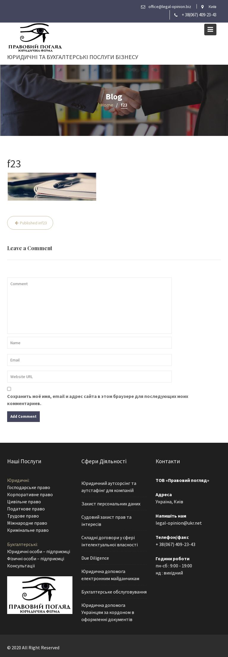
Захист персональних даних (111, 504)
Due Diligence (95, 558)
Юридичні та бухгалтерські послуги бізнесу (72, 57)
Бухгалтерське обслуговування (114, 591)
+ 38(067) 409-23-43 (199, 15)
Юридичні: (18, 481)
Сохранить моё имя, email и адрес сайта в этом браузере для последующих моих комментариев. (97, 399)
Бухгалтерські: (22, 544)
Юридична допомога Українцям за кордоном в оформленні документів (108, 611)
